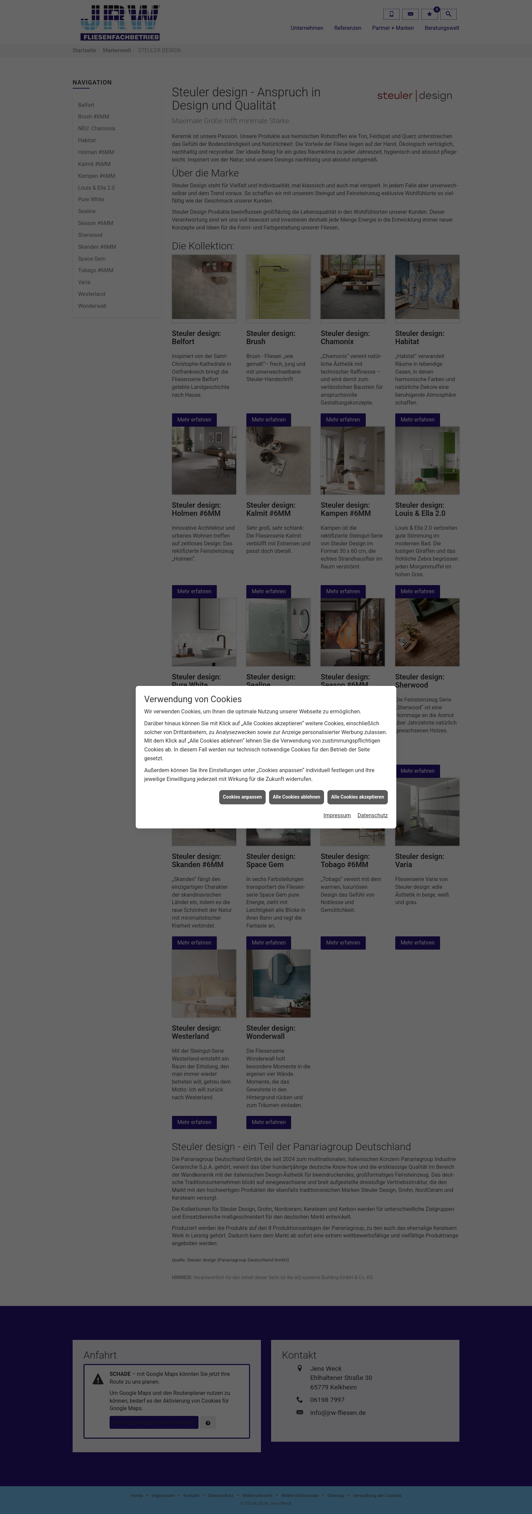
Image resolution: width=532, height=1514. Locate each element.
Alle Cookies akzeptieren (357, 797)
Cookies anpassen (242, 797)
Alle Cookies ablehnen (296, 797)
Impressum (337, 815)
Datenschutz (373, 815)
